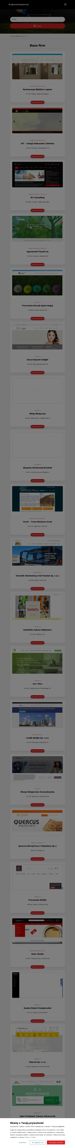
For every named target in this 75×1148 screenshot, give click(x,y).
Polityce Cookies (30, 1137)
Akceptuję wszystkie (56, 1142)
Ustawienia (22, 1142)
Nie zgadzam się (37, 1142)
